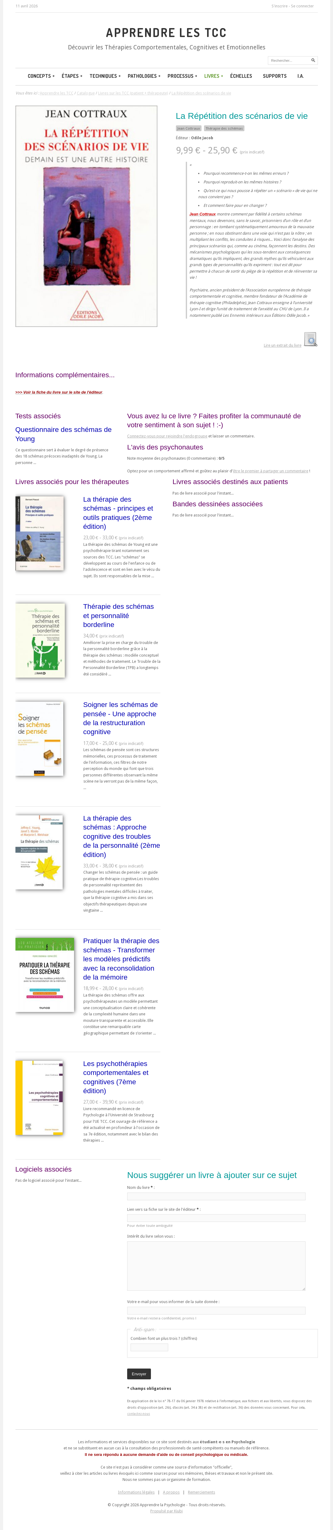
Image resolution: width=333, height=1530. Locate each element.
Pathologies (144, 76)
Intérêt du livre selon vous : (151, 1236)
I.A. (301, 76)
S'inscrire (280, 6)
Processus (183, 76)
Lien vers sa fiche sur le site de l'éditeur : (164, 1209)
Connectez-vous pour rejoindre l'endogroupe (167, 436)
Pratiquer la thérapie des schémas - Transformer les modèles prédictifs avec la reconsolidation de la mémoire (121, 959)
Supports (275, 76)
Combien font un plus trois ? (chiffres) (164, 1338)
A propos (171, 1492)
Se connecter (302, 6)
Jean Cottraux (188, 128)
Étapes (72, 76)
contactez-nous (138, 1413)
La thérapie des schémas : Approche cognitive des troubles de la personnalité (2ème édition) (121, 836)
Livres (214, 76)
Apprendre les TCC (166, 32)
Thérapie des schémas (224, 128)
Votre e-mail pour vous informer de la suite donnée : (173, 1301)
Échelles (241, 76)
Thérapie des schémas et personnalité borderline (118, 615)
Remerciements (201, 1492)
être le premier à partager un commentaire (270, 471)
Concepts (42, 76)
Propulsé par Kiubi (166, 1511)
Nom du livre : (141, 1187)
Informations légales (136, 1492)
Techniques (105, 76)
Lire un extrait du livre (283, 345)
